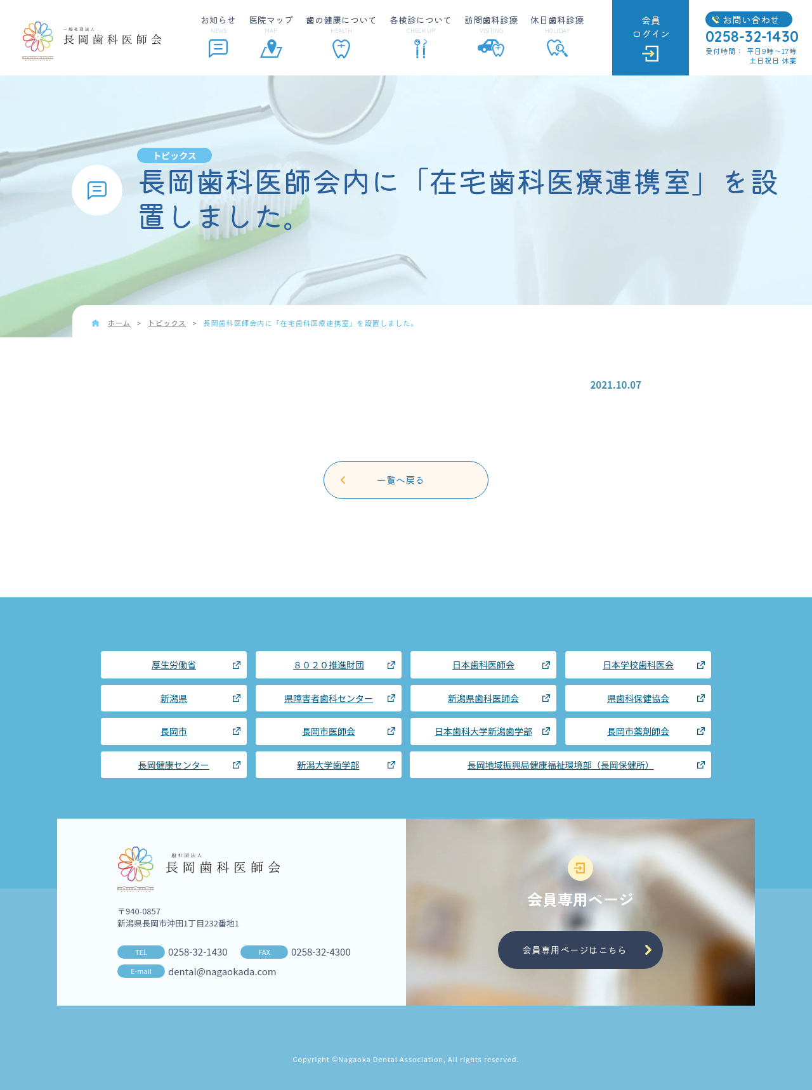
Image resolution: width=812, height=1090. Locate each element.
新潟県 (173, 698)
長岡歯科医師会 (91, 41)
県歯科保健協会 (638, 698)
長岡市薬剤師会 (638, 731)
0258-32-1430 (198, 951)
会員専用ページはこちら (574, 949)
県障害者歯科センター (328, 698)
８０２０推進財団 (328, 664)
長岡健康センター (173, 764)
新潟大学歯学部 (329, 764)
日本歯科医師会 (483, 664)
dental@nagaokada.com (222, 971)
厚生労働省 (174, 664)
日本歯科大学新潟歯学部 (483, 731)
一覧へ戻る (400, 479)
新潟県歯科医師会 (483, 698)
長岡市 (173, 731)
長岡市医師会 (328, 731)
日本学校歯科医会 (638, 664)
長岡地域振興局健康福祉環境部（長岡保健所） (561, 764)
